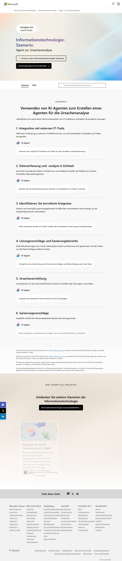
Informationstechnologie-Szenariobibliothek (60, 407)
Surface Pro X (13, 518)
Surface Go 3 (13, 521)
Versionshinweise (54, 550)
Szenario (25, 85)
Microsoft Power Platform (68, 521)
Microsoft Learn (83, 518)
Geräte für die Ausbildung (51, 512)
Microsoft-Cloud (66, 509)
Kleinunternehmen (66, 530)
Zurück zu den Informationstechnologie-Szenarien (42, 58)
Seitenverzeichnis (40, 550)
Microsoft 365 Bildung (50, 518)
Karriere (97, 509)
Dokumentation (83, 515)
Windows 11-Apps (14, 530)
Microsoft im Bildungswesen (52, 509)
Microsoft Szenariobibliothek (25, 10)
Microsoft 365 (65, 518)
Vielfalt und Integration (102, 524)
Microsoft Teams (66, 524)
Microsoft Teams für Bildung (52, 515)
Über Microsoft (100, 512)
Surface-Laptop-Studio (16, 515)
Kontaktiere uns (67, 550)
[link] (3, 405)
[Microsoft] (11, 4)
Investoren (98, 521)
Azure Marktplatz (83, 524)
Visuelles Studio (83, 530)
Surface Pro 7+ (13, 527)
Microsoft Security (66, 512)
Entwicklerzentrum (83, 512)
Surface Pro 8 (13, 512)
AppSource (81, 527)
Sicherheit (98, 530)
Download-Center (32, 512)
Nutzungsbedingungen (101, 550)
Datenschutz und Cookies (83, 550)
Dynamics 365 (65, 515)
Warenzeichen (87, 554)
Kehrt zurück (30, 521)
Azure (80, 509)
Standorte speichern (33, 527)
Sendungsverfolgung (33, 524)
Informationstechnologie (47, 10)
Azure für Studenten (50, 539)
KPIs (34, 85)
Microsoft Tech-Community (86, 521)
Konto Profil (30, 509)
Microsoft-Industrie (67, 527)
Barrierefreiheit (100, 527)
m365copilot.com (58, 350)
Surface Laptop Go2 (15, 509)
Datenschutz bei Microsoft (103, 518)
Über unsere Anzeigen (102, 554)
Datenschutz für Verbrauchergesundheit (68, 554)
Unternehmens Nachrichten (103, 515)
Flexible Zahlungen (32, 542)
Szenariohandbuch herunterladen (32, 66)
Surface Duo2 (13, 524)
